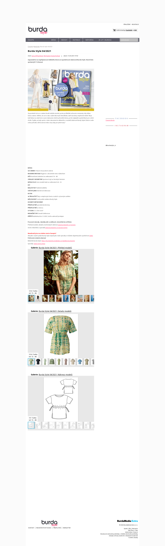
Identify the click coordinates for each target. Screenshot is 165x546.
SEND (91, 236)
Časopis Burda (110, 120)
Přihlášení (127, 24)
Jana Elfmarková (37, 56)
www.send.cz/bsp (39, 244)
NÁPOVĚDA (89, 40)
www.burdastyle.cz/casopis (67, 225)
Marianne (135, 528)
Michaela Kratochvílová (52, 56)
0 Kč (135, 30)
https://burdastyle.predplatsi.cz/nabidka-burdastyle (58, 241)
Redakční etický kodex (43, 528)
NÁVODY (64, 40)
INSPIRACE (76, 40)
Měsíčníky (37, 47)
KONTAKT (31, 528)
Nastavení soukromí (132, 536)
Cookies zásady (133, 537)
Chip (136, 530)
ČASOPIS (31, 40)
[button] (92, 252)
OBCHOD (42, 42)
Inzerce (135, 532)
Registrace (135, 24)
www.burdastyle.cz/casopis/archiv (56, 228)
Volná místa (128, 532)
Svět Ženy (131, 530)
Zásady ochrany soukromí (116, 536)
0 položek (129, 30)
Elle (130, 528)
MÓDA (53, 40)
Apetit (125, 528)
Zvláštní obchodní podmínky (129, 534)
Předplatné (57, 528)
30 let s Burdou (105, 40)
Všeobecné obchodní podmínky (109, 534)
